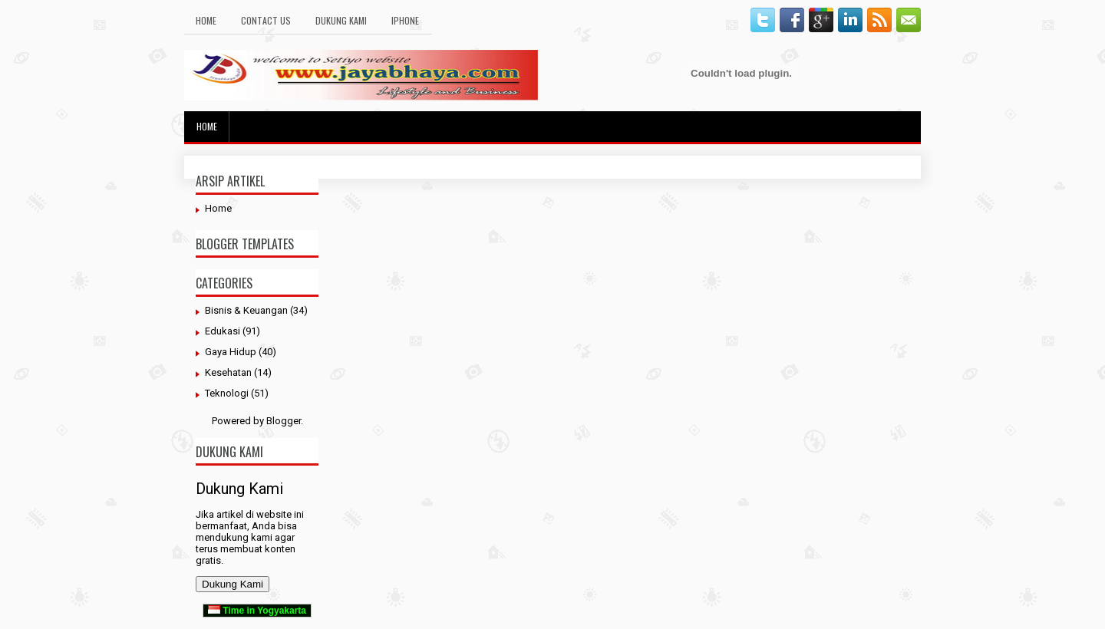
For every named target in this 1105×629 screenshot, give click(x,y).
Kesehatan (228, 372)
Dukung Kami (341, 20)
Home (206, 20)
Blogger (283, 420)
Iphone (405, 20)
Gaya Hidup (230, 351)
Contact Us (266, 20)
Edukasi (222, 331)
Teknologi (227, 393)
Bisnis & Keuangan (246, 310)
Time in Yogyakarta (257, 610)
